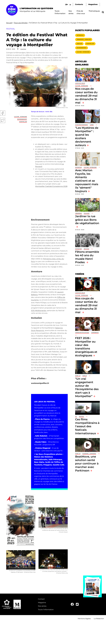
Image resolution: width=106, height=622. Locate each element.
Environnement (22, 119)
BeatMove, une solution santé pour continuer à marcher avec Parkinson (87, 463)
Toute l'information (46, 610)
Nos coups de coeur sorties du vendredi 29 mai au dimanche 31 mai (86, 95)
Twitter (2, 120)
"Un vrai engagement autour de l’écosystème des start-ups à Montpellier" (87, 387)
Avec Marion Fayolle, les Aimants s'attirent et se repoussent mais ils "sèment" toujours (86, 181)
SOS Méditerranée (38, 311)
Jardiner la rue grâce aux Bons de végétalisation (87, 220)
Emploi (85, 375)
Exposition (78, 167)
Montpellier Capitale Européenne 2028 (51, 186)
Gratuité (79, 43)
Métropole (80, 35)
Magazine (42, 603)
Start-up (77, 375)
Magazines (93, 4)
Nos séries (42, 606)
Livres (92, 124)
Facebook (2, 113)
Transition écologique (82, 332)
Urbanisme (78, 213)
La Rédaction (99, 619)
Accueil (9, 23)
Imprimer (23, 49)
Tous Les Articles (20, 23)
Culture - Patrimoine (20, 116)
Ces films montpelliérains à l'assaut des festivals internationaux (87, 426)
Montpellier (23, 121)
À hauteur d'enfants (81, 124)
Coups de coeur (80, 83)
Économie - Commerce (89, 453)
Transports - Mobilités (84, 39)
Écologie (86, 213)
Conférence (95, 332)
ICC (76, 416)
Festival (81, 416)
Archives (86, 248)
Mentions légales (84, 619)
